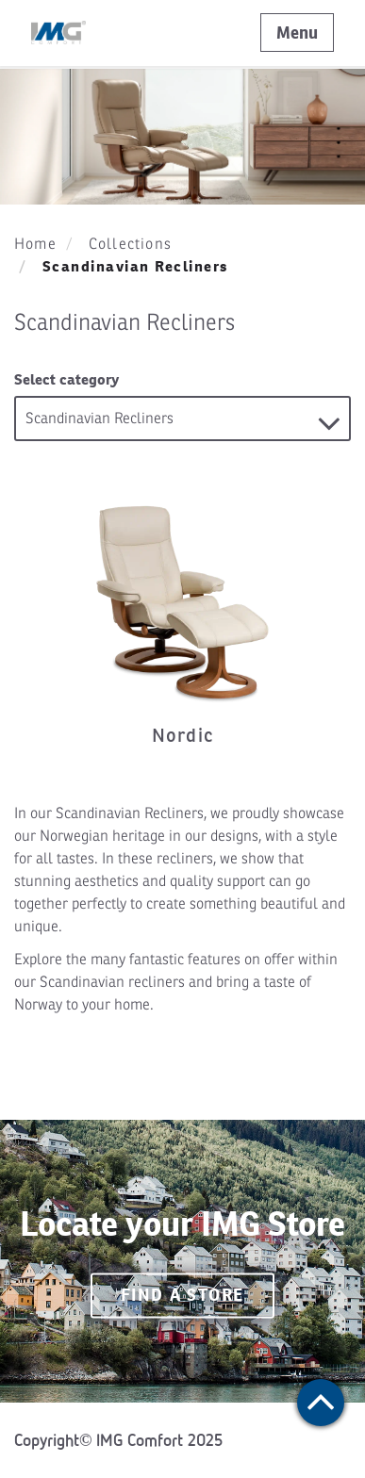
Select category (66, 379)
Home (35, 244)
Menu (297, 32)
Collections (130, 244)
